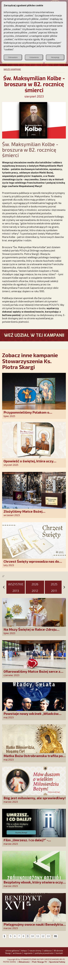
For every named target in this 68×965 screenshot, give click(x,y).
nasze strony (35, 950)
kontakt (59, 953)
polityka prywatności (44, 953)
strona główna (12, 950)
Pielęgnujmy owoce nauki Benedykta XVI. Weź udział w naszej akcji (33, 926)
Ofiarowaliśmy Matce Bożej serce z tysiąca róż (32, 673)
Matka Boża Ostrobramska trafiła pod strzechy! (34, 758)
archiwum (17, 953)
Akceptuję (55, 57)
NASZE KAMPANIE (12, 69)
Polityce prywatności (17, 22)
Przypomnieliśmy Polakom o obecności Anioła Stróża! (26, 414)
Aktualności (24, 962)
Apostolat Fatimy (57, 962)
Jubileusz (47, 950)
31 (55, 936)
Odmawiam (13, 57)
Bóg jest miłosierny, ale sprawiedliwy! (35, 798)
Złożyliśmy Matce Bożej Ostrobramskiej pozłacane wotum (31, 513)
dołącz (24, 950)
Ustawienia (34, 57)
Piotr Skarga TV (39, 962)
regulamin (28, 953)
